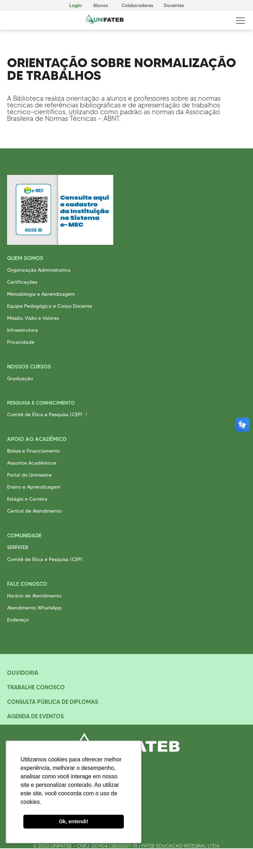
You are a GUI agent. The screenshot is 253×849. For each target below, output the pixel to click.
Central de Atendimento (34, 511)
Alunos (100, 5)
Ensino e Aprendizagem (34, 487)
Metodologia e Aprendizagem (41, 294)
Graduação (20, 378)
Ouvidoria (22, 673)
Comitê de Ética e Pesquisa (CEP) (44, 414)
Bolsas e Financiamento (33, 451)
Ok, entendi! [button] (73, 821)
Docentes (174, 5)
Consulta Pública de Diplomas (52, 701)
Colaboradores (137, 5)
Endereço (18, 620)
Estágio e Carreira (27, 499)
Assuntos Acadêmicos (31, 463)
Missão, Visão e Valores (33, 318)
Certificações (22, 282)
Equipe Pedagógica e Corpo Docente (49, 306)
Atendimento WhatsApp (34, 608)
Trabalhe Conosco (36, 687)
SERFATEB (17, 547)
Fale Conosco (27, 583)
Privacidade (20, 342)
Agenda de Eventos (35, 716)
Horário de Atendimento (34, 595)
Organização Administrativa (38, 270)
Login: (75, 5)
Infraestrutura (22, 330)
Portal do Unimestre (29, 475)
